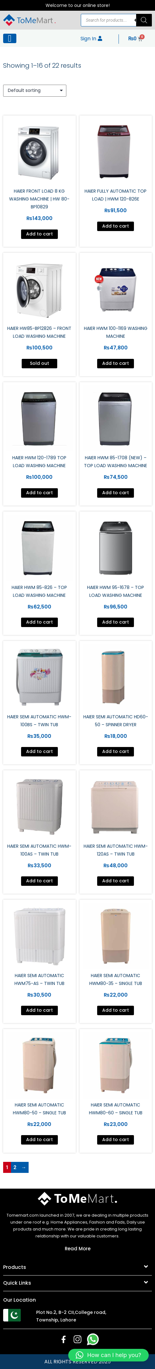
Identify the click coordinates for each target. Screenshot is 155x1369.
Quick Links (17, 1283)
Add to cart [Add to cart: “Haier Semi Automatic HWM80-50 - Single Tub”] (39, 1139)
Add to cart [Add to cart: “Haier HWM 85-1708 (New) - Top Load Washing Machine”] (115, 492)
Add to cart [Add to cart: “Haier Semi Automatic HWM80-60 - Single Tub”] (115, 1139)
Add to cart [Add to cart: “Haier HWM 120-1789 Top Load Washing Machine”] (39, 492)
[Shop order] (34, 91)
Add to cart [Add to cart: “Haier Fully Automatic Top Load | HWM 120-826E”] (115, 226)
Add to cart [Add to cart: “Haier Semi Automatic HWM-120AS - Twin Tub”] (115, 881)
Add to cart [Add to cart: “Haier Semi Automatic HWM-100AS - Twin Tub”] (39, 881)
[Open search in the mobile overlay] (116, 20)
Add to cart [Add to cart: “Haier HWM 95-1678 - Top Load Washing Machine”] (115, 622)
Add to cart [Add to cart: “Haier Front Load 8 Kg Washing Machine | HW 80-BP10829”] (39, 234)
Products (14, 1267)
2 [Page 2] (15, 1167)
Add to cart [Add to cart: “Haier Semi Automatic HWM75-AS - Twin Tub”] (39, 1010)
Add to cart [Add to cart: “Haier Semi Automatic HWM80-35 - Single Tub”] (115, 1010)
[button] (77, 1268)
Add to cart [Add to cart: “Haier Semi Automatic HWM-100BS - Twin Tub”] (39, 751)
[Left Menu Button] (9, 38)
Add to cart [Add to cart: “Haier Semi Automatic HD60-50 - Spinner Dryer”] (115, 751)
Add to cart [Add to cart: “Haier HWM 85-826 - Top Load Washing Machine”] (39, 622)
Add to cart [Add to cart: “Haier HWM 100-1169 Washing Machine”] (115, 363)
